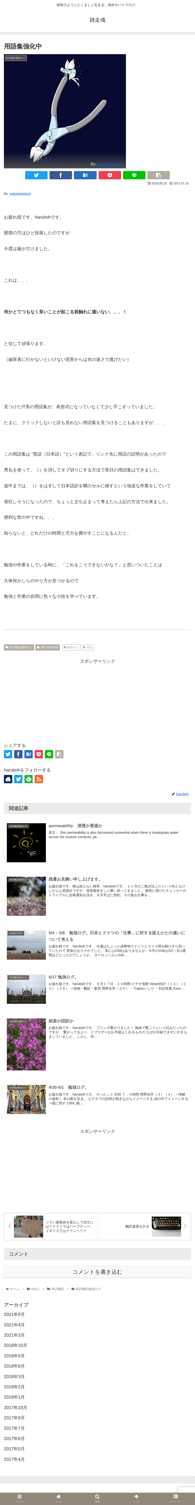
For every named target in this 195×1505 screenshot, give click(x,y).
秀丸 (87, 647)
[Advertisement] (97, 699)
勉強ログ (71, 647)
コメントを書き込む (97, 1272)
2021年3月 (14, 1335)
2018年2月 (14, 1386)
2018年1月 (14, 1397)
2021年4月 (14, 1324)
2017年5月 (14, 1448)
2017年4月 (14, 1459)
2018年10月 (15, 1345)
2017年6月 (14, 1438)
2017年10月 (15, 1407)
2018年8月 (14, 1366)
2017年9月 (14, 1417)
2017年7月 (14, 1428)
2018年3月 (14, 1376)
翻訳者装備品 (47, 647)
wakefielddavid (110, 164)
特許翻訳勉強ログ (19, 647)
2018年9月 (14, 1355)
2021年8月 (14, 1314)
